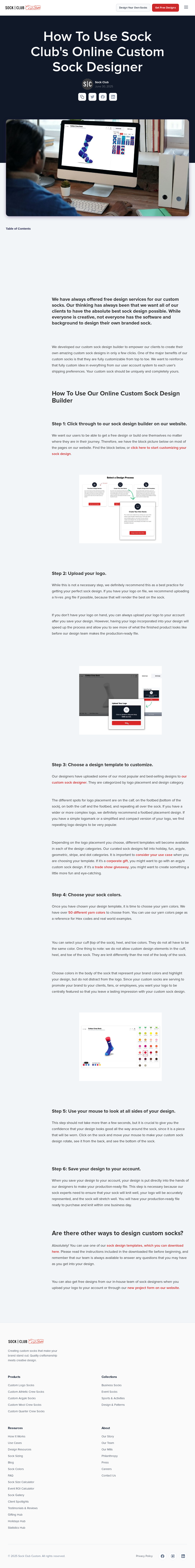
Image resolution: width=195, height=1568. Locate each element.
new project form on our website (153, 1288)
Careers (107, 1469)
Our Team (108, 1443)
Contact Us (109, 1475)
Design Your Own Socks (133, 7)
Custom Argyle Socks (22, 1398)
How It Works (16, 1436)
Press (105, 1462)
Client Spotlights (18, 1501)
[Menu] (186, 7)
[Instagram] (173, 1556)
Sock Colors (16, 1469)
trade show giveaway (112, 867)
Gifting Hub (15, 1514)
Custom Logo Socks (21, 1385)
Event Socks (109, 1391)
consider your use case (154, 855)
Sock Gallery (16, 1495)
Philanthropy (110, 1456)
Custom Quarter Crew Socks (26, 1411)
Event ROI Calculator (21, 1488)
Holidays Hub (17, 1521)
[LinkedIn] (183, 1556)
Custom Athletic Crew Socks (26, 1391)
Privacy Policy (144, 1556)
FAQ (10, 1475)
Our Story (108, 1436)
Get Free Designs (165, 7)
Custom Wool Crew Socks (24, 1405)
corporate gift (117, 861)
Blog (11, 1462)
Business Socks (112, 1385)
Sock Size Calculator (21, 1482)
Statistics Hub (16, 1527)
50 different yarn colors (86, 912)
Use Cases (15, 1443)
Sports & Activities (113, 1398)
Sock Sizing (15, 1456)
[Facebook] (162, 1556)
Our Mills (107, 1449)
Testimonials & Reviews (23, 1508)
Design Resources (19, 1449)
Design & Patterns (113, 1405)
